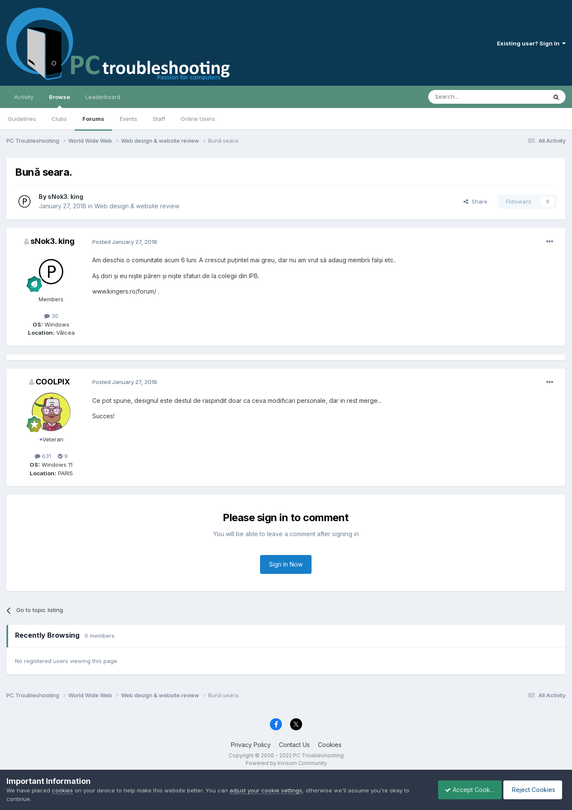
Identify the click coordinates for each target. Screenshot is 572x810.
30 (51, 315)
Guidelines (22, 118)
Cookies (330, 744)
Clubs (59, 118)
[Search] (465, 97)
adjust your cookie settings (266, 790)
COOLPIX (53, 381)
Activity (23, 96)
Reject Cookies (534, 789)
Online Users (198, 118)
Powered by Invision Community (286, 763)
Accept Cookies (465, 789)
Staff (159, 118)
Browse (59, 100)
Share (475, 201)
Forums (93, 118)
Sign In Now (286, 564)
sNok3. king (65, 196)
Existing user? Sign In (531, 43)
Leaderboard (102, 96)
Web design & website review (136, 206)
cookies (62, 790)
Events (128, 118)
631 (43, 456)
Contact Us (294, 744)
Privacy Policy (251, 744)
